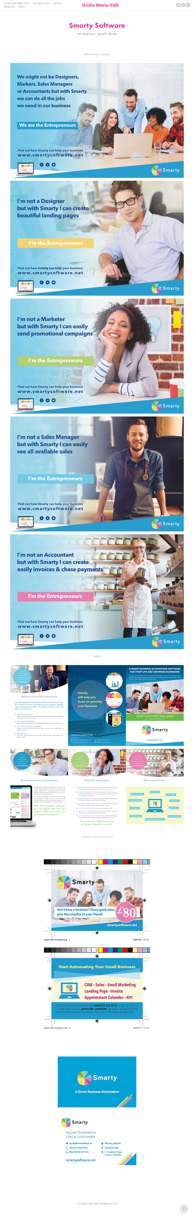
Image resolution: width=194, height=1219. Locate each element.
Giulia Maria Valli (100, 5)
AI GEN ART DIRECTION (16, 3)
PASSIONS (9, 6)
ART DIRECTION (41, 3)
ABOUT (22, 6)
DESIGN (57, 3)
